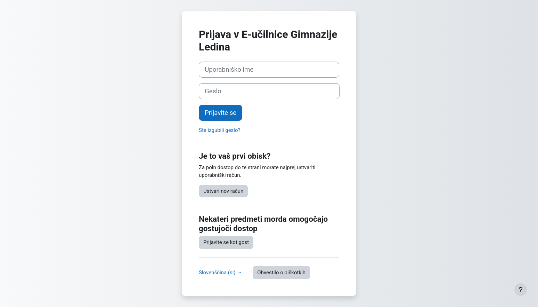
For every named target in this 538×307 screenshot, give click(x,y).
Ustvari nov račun (223, 191)
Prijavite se (220, 113)
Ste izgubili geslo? (220, 130)
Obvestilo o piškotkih (281, 272)
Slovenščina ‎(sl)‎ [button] (218, 272)
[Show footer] (520, 289)
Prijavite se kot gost (226, 242)
